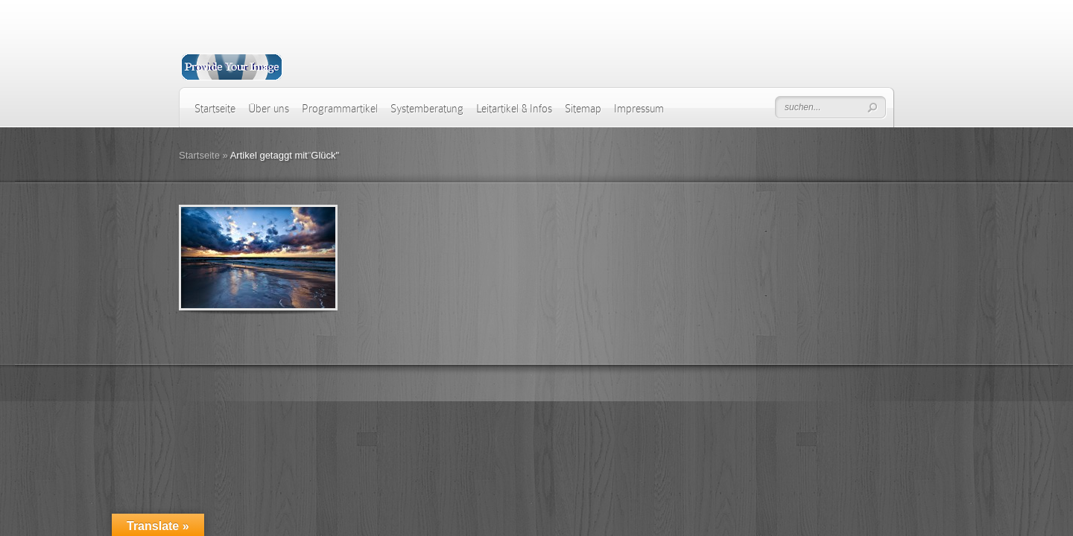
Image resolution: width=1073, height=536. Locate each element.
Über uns (268, 109)
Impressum (639, 109)
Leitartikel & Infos (514, 109)
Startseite (214, 109)
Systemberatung (426, 109)
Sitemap (583, 109)
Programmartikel (340, 109)
